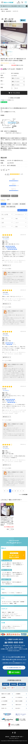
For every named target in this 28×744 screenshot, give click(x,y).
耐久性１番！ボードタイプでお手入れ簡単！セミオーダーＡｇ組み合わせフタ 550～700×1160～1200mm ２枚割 (14, 412)
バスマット (18, 615)
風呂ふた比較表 (19, 701)
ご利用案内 (18, 693)
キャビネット (5, 603)
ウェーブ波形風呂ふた (17, 564)
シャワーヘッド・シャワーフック (9, 614)
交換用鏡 (22, 601)
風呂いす (4, 612)
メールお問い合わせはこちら (14, 667)
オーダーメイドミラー (7, 601)
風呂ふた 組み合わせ (6, 11)
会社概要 (3, 697)
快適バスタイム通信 (5, 693)
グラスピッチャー (16, 626)
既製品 (11, 603)
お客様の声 (3, 704)
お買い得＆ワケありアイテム (8, 628)
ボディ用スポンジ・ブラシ (8, 615)
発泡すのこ (4, 592)
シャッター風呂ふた (6, 563)
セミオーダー (15, 11)
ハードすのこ (12, 592)
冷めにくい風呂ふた (6, 566)
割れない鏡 (16, 601)
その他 (9, 617)
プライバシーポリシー (14, 738)
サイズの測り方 (19, 697)
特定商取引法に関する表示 (17, 736)
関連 (15, 603)
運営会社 (7, 736)
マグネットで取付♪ (6, 626)
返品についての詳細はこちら (8, 100)
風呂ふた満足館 (4, 9)
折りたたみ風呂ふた (6, 564)
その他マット (19, 592)
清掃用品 (4, 617)
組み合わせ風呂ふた (17, 563)
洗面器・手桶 (11, 612)
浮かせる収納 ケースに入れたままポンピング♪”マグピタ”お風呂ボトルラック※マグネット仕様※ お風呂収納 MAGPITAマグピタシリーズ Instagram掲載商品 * (7, 521)
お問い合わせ (18, 704)
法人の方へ (18, 708)
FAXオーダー (4, 708)
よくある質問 (4, 701)
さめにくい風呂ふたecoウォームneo (10, 576)
